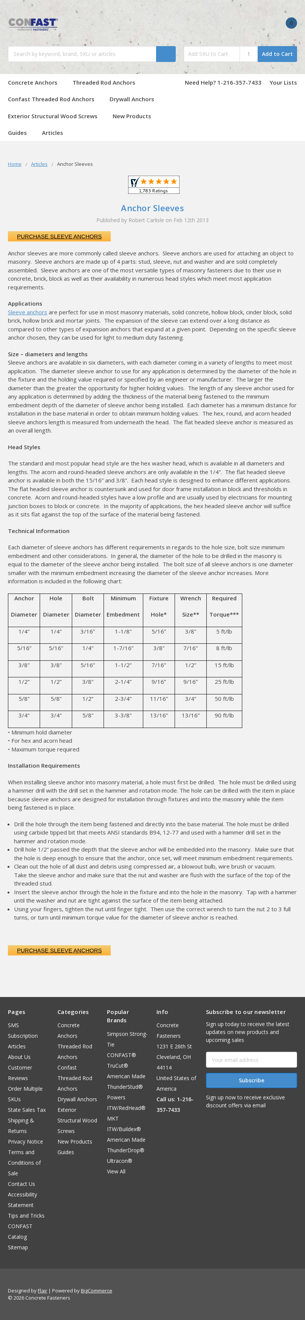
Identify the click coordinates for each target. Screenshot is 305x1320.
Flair (42, 1290)
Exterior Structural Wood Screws (56, 116)
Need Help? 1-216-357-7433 (223, 82)
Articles (52, 132)
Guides (21, 132)
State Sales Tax (27, 1109)
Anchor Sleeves (152, 207)
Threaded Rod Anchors (104, 82)
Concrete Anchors (36, 82)
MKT (113, 1118)
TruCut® (117, 1065)
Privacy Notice (25, 1141)
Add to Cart (277, 53)
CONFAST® (121, 1055)
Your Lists (283, 82)
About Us (19, 1056)
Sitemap (18, 1247)
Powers (116, 1097)
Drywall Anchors (132, 99)
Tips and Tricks (26, 1215)
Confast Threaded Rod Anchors (55, 99)
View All (116, 1171)
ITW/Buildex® (124, 1129)
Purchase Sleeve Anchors (59, 236)
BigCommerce (96, 1290)
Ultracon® (119, 1160)
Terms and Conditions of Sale (24, 1162)
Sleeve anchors (27, 312)
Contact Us (21, 1183)
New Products (132, 116)
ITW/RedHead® (126, 1107)
